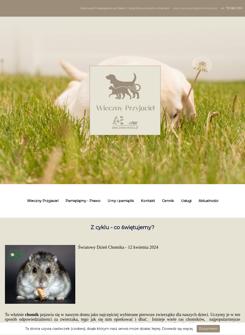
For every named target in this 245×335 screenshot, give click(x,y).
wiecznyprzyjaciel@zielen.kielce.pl (195, 8)
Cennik (168, 201)
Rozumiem (208, 329)
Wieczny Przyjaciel (42, 201)
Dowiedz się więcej (177, 329)
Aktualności (208, 201)
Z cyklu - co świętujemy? (122, 227)
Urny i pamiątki (120, 201)
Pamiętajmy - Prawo (82, 201)
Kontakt (148, 201)
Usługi (186, 201)
